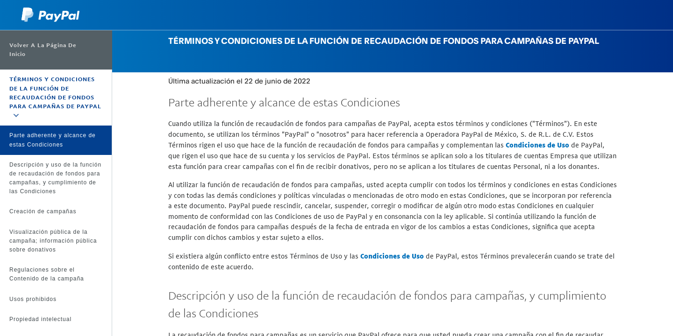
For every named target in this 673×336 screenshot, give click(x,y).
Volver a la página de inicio (42, 50)
